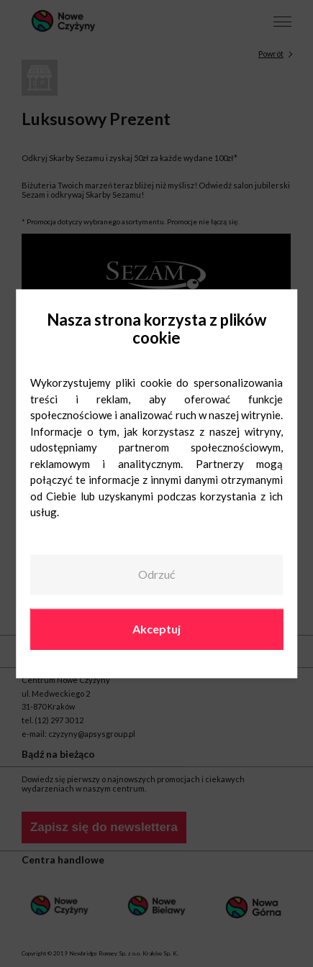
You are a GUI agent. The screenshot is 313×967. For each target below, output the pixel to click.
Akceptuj (156, 629)
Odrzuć (156, 575)
